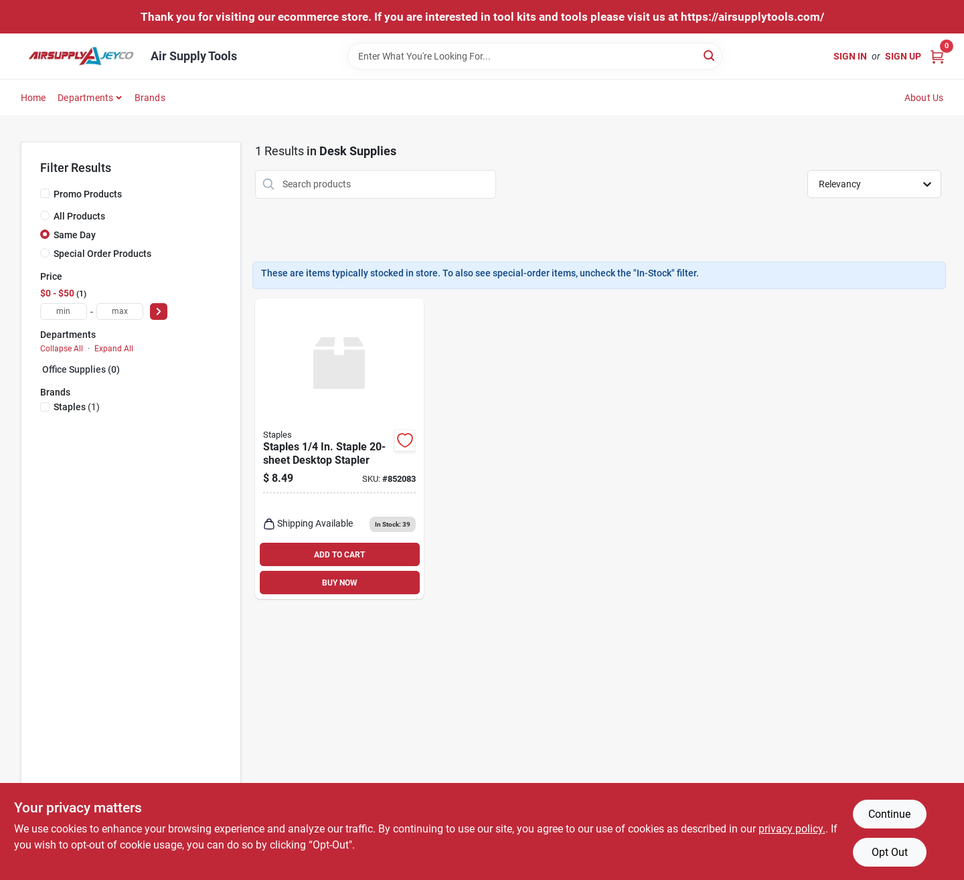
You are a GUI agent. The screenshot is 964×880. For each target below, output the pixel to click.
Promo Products (88, 194)
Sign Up (903, 56)
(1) (77, 407)
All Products (79, 216)
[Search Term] (534, 56)
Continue (889, 814)
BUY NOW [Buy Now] (339, 583)
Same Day (75, 235)
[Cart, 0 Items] (937, 56)
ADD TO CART (339, 554)
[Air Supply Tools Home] (81, 56)
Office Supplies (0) (81, 369)
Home (33, 97)
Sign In (850, 56)
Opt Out (890, 852)
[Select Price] (158, 311)
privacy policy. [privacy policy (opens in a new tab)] (791, 828)
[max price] (119, 311)
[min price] (63, 311)
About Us (924, 97)
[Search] (710, 55)
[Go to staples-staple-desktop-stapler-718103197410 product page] (339, 448)
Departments (85, 97)
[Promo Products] (45, 193)
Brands (150, 97)
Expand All (113, 348)
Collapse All (61, 348)
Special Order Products (102, 253)
